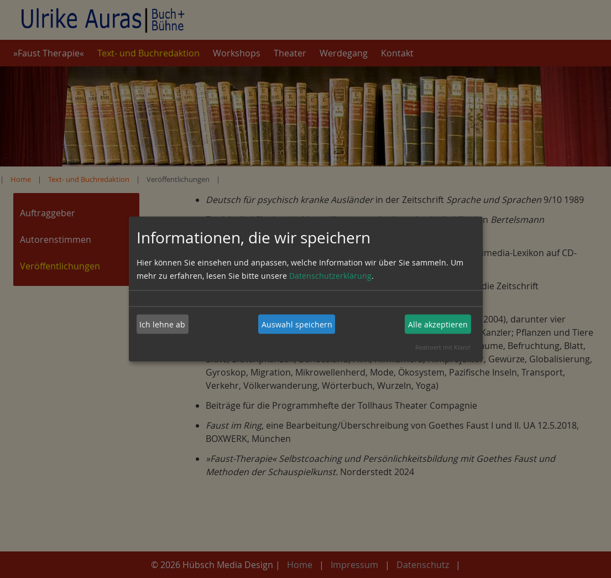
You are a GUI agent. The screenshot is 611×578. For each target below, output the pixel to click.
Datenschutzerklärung (330, 275)
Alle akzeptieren (438, 324)
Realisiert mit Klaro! (443, 347)
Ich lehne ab (162, 324)
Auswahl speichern (297, 324)
